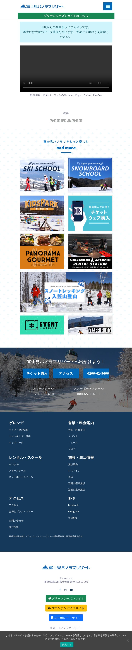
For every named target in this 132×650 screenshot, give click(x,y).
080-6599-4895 (88, 394)
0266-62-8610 (43, 394)
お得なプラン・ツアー (21, 511)
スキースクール (17, 470)
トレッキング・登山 (20, 436)
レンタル (14, 464)
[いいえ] (127, 640)
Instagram (73, 511)
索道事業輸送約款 (74, 536)
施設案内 (73, 464)
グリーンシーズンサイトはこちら (66, 16)
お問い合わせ (16, 520)
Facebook (73, 505)
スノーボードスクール (21, 476)
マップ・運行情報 (18, 429)
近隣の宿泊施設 (76, 483)
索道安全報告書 (16, 536)
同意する (67, 644)
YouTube (72, 517)
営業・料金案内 (76, 429)
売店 (70, 476)
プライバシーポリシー (35, 536)
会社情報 (14, 526)
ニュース (73, 442)
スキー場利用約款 (56, 536)
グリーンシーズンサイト (66, 598)
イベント (73, 436)
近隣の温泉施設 (76, 489)
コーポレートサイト (66, 618)
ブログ (72, 448)
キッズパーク (16, 442)
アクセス (14, 505)
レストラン (74, 470)
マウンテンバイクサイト (66, 608)
